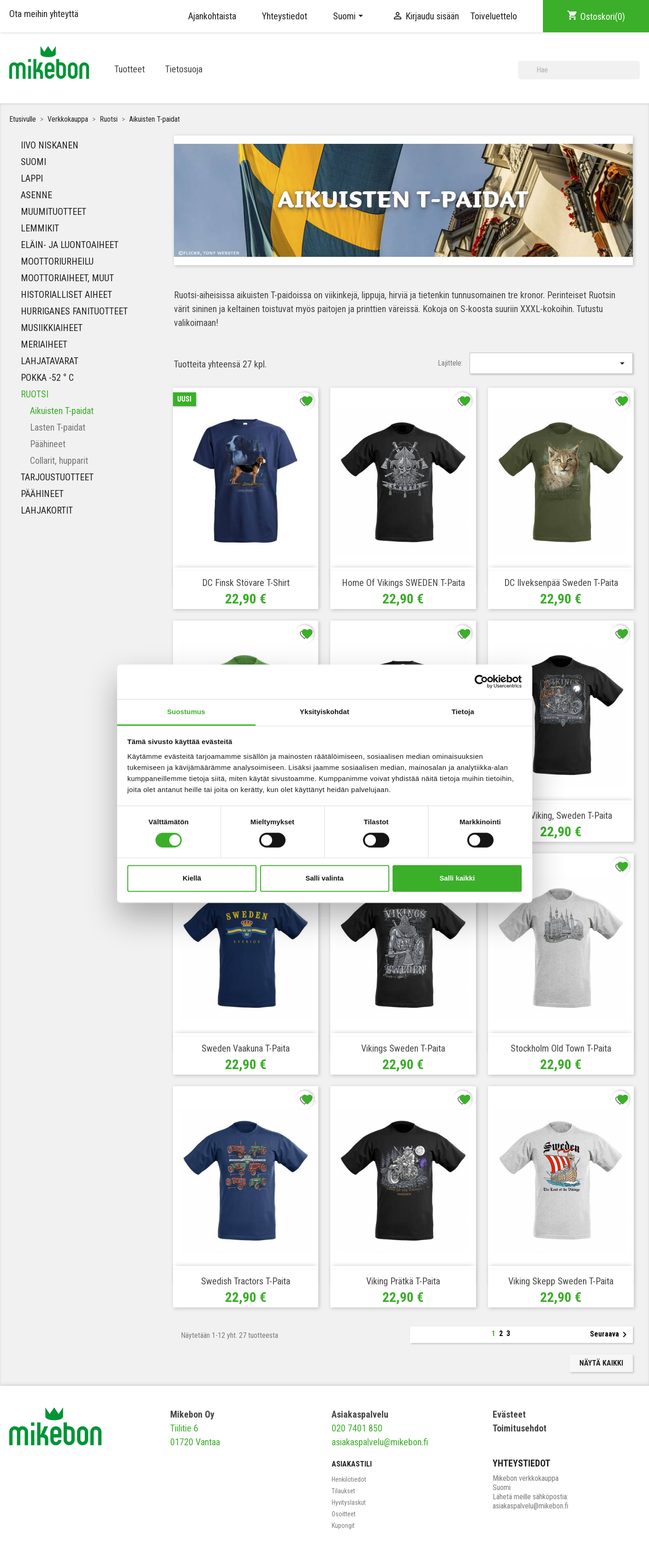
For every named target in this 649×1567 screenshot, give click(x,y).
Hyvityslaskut (349, 1502)
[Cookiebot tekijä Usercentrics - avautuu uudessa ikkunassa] (481, 681)
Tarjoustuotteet (57, 477)
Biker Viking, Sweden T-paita (561, 815)
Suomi (33, 161)
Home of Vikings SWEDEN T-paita (403, 582)
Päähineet (47, 443)
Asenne (36, 195)
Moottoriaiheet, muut (67, 278)
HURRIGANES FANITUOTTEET (74, 311)
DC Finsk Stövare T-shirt (246, 582)
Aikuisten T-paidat (62, 410)
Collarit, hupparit (59, 460)
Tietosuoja (183, 69)
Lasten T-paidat (57, 427)
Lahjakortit (47, 510)
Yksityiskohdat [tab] (324, 711)
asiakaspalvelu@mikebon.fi (380, 1442)
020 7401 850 (357, 1428)
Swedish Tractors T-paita (245, 1281)
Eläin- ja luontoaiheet (70, 244)
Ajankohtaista (212, 16)
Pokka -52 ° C (47, 377)
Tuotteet (129, 69)
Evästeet (509, 1414)
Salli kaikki (457, 878)
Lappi (32, 178)
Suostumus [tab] (186, 711)
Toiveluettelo (493, 16)
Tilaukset (343, 1491)
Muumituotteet (53, 211)
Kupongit (343, 1525)
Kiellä (192, 878)
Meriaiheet (44, 344)
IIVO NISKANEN (49, 145)
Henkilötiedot (349, 1479)
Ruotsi (34, 394)
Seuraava (610, 1334)
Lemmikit (40, 228)
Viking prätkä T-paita (403, 1281)
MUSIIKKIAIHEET (52, 327)
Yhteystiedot (284, 16)
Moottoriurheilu (57, 261)
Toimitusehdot (520, 1428)
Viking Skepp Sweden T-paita (560, 1281)
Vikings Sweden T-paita (403, 1048)
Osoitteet (344, 1514)
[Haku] (579, 70)
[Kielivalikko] (349, 16)
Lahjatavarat (49, 361)
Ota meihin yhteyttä (43, 13)
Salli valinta (324, 878)
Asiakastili (352, 1464)
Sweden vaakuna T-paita (246, 1048)
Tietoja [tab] (463, 711)
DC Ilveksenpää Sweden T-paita (561, 582)
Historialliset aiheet (66, 294)
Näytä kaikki (601, 1363)
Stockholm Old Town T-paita (561, 1048)
